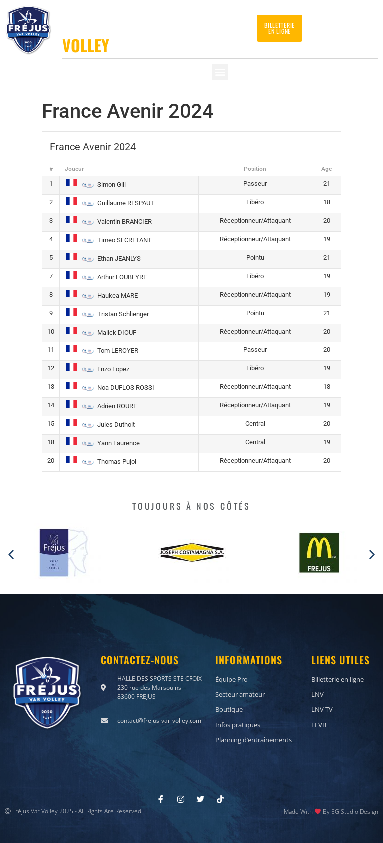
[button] (220, 72)
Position (255, 169)
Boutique (229, 709)
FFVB (318, 724)
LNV (317, 694)
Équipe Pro (231, 679)
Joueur (74, 169)
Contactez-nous (341, 24)
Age (326, 169)
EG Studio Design (354, 811)
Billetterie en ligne (337, 679)
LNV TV (322, 709)
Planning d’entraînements (253, 739)
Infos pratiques (237, 724)
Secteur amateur (240, 694)
